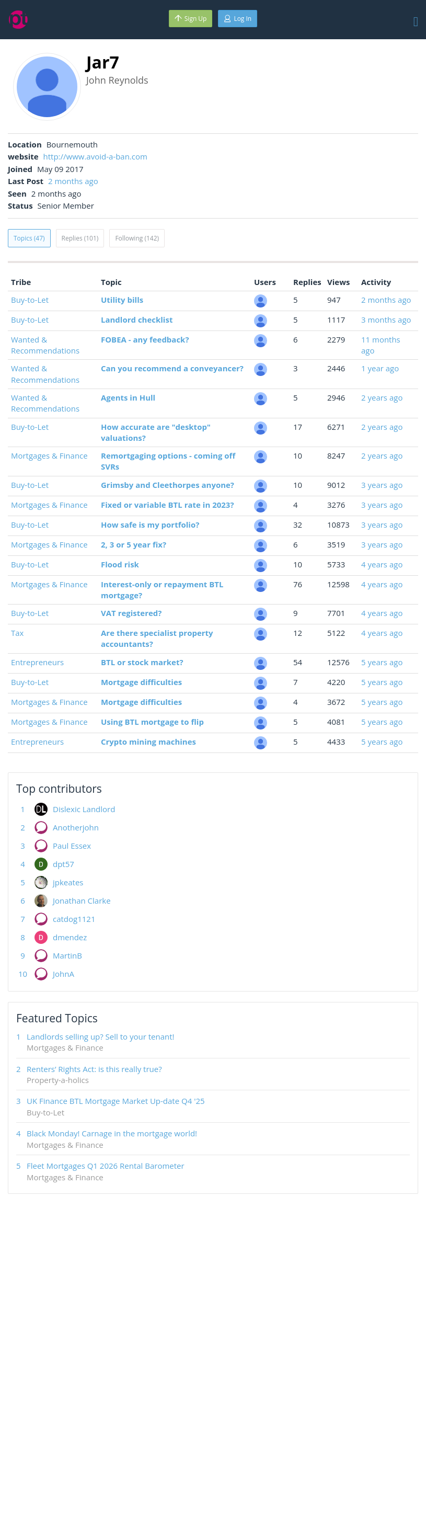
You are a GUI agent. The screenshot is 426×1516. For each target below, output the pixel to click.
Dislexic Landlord (84, 809)
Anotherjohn (76, 827)
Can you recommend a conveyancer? (172, 368)
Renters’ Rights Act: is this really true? (94, 1069)
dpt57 (63, 864)
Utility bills (122, 299)
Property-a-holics (58, 1080)
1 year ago (380, 368)
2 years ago (381, 397)
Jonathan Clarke (82, 900)
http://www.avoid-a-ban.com (95, 156)
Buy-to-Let (30, 299)
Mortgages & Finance (49, 455)
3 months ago (386, 319)
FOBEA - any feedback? (145, 339)
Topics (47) (29, 238)
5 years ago (381, 662)
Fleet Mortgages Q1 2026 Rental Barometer (106, 1165)
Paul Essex (72, 845)
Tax (17, 633)
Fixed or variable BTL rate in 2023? (167, 504)
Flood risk (120, 564)
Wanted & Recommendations (45, 345)
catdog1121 (74, 919)
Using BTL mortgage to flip (152, 721)
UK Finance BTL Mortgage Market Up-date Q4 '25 (116, 1101)
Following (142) (137, 238)
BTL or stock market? (142, 662)
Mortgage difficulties (141, 682)
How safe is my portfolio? (150, 524)
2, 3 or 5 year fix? (133, 544)
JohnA (63, 973)
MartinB (67, 955)
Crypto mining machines (148, 741)
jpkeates (68, 882)
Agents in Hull (128, 397)
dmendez (70, 937)
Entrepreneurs (37, 662)
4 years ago (381, 564)
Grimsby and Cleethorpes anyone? (167, 485)
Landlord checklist (136, 319)
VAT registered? (131, 613)
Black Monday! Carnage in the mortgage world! (112, 1133)
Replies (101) (80, 238)
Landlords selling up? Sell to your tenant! (101, 1036)
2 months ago (73, 181)
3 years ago (381, 485)
